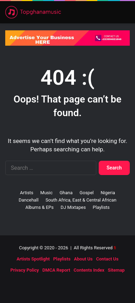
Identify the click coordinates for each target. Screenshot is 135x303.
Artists (26, 192)
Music (46, 192)
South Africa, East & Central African (80, 200)
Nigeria (107, 192)
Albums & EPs (39, 207)
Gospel (86, 192)
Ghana (66, 192)
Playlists (101, 207)
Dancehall (28, 200)
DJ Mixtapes (73, 207)
